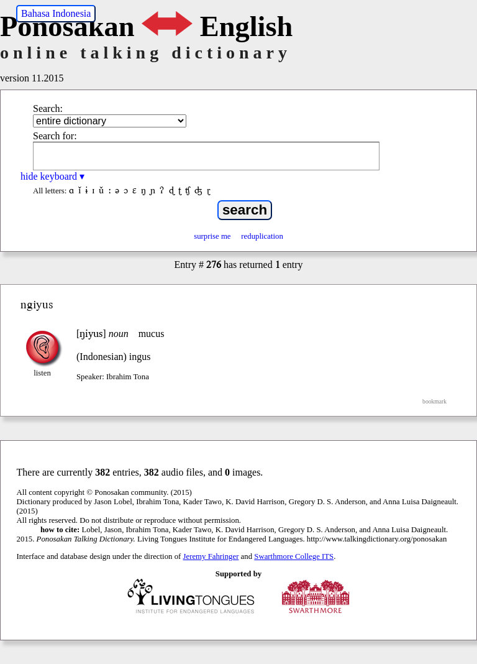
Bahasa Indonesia (56, 13)
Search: (48, 108)
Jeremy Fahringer (211, 556)
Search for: (55, 136)
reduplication (262, 236)
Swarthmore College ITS (294, 556)
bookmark (434, 401)
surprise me (212, 236)
